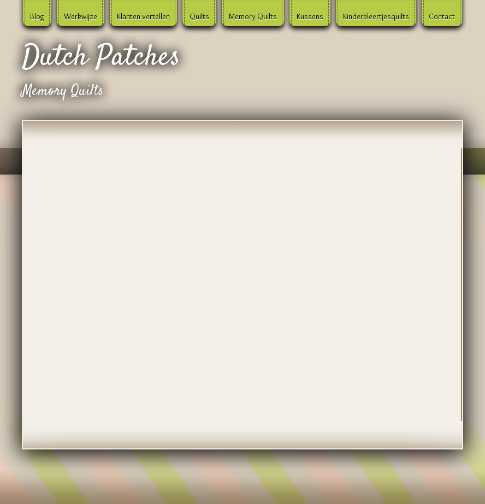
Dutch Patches (101, 58)
